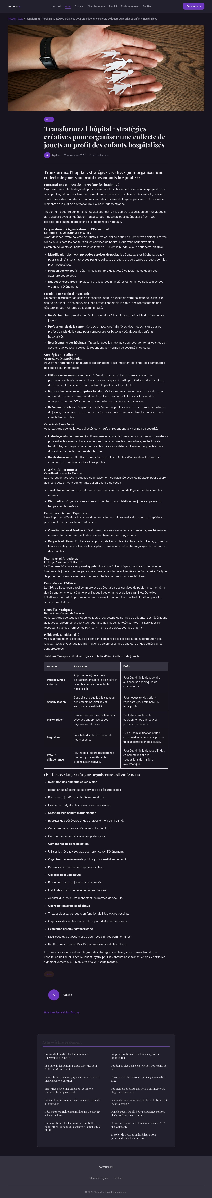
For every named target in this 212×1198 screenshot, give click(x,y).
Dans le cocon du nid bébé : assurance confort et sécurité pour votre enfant (138, 1113)
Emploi (113, 6)
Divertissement (96, 6)
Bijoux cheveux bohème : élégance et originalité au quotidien (72, 1101)
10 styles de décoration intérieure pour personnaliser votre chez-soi (133, 1136)
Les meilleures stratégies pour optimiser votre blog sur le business (138, 1090)
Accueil (56, 6)
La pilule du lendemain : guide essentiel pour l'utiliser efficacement (71, 1067)
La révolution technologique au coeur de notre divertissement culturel (72, 1078)
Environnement (130, 6)
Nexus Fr (106, 1166)
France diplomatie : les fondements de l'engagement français (67, 1055)
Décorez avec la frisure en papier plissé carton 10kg (138, 1078)
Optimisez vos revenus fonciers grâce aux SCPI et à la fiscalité (138, 1124)
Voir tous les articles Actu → (62, 1012)
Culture (79, 6)
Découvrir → (193, 6)
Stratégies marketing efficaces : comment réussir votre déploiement (69, 1090)
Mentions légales (99, 1178)
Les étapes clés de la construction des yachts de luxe (139, 1067)
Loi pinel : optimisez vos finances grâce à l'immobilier (135, 1055)
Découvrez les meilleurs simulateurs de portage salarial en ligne (73, 1113)
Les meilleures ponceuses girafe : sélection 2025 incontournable (139, 1101)
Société (147, 6)
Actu (67, 6)
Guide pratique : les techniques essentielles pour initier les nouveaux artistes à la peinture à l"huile (73, 1126)
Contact (117, 1178)
